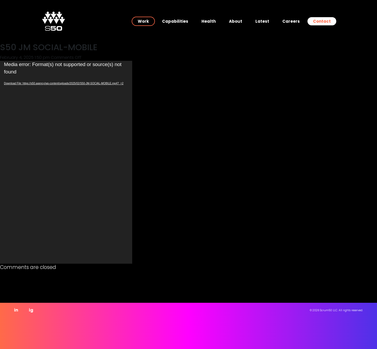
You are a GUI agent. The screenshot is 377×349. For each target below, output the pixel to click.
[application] (66, 162)
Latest (262, 21)
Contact (322, 21)
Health (208, 21)
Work (143, 21)
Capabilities (175, 21)
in (16, 310)
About (235, 21)
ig (31, 310)
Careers (291, 21)
